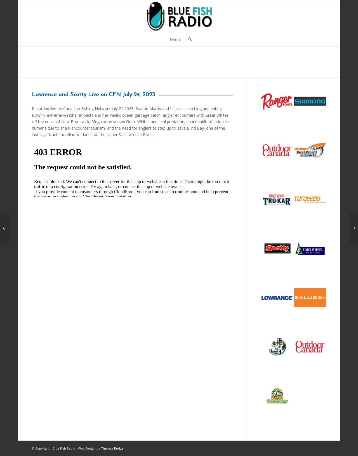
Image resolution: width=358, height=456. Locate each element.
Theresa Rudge (112, 448)
